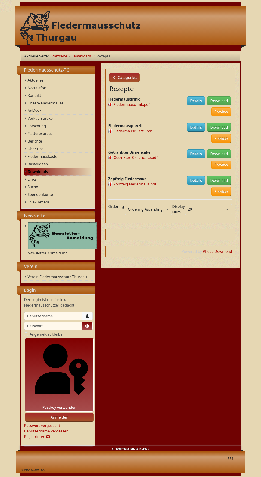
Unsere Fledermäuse (46, 103)
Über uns (36, 148)
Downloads (38, 171)
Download (219, 100)
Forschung (37, 125)
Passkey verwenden (59, 375)
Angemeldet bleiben (47, 334)
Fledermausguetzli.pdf (133, 131)
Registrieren (37, 436)
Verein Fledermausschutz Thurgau (57, 276)
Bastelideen (38, 164)
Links (32, 179)
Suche (33, 186)
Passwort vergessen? (42, 425)
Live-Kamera (38, 202)
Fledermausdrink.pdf (132, 104)
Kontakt (34, 95)
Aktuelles (35, 80)
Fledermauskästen (44, 156)
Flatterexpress (40, 133)
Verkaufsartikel (41, 118)
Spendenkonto (40, 194)
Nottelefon (37, 87)
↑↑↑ (230, 457)
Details (196, 100)
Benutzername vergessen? (47, 431)
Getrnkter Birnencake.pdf (136, 157)
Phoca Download (217, 251)
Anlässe (34, 110)
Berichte (35, 141)
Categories (124, 77)
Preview (221, 111)
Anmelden (59, 417)
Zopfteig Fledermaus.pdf (135, 184)
